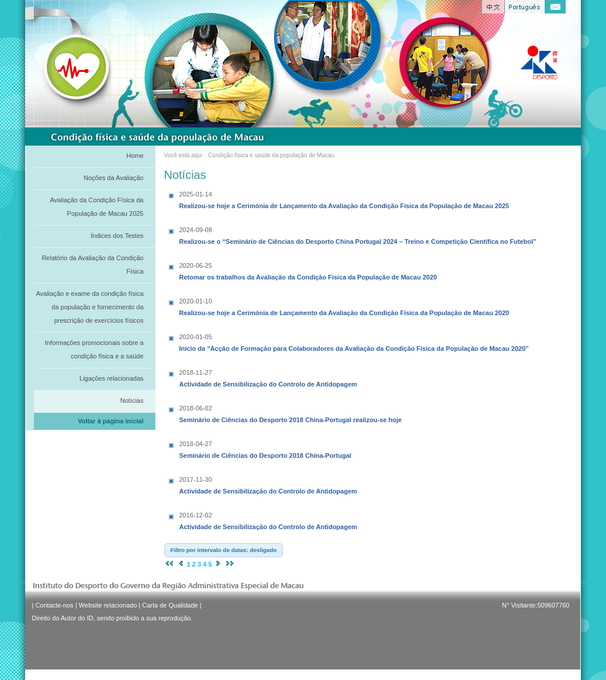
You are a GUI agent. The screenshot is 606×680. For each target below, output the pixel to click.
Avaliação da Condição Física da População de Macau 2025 (96, 206)
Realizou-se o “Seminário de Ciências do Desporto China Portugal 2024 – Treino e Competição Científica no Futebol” (357, 234)
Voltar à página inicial (110, 420)
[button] (223, 550)
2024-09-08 (195, 229)
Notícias (132, 400)
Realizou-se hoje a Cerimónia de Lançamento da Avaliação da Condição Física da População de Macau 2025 (344, 198)
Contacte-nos (54, 605)
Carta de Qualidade (170, 605)
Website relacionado (108, 605)
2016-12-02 (195, 515)
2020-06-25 (195, 265)
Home (134, 155)
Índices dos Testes (117, 235)
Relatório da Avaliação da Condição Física (92, 264)
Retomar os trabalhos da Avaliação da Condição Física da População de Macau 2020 (308, 270)
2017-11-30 (195, 479)
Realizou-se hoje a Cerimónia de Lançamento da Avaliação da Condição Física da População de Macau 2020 (344, 305)
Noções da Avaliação (114, 177)
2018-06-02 (195, 408)
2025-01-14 (195, 194)
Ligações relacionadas (111, 378)
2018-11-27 (195, 372)
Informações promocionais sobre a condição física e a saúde (94, 349)
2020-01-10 (195, 301)
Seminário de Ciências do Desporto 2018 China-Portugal (265, 448)
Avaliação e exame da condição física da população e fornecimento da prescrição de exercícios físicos (90, 307)
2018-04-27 (195, 443)
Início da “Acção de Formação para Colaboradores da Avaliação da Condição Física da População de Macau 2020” (354, 341)
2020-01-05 (195, 336)
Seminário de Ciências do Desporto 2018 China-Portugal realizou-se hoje (290, 412)
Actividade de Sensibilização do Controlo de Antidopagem (268, 377)
